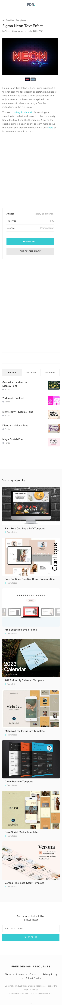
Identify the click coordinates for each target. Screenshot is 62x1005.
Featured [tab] (50, 372)
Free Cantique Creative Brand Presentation (30, 579)
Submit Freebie (33, 978)
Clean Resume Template (19, 781)
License (20, 974)
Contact (33, 974)
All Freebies (8, 20)
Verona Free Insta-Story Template (24, 883)
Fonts (7, 389)
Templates (21, 20)
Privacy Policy (50, 974)
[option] (30, 56)
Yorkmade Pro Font (13, 398)
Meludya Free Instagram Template (25, 731)
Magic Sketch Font (13, 439)
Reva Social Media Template (21, 832)
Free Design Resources (31, 966)
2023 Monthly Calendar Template (24, 680)
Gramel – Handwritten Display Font (15, 384)
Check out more (30, 251)
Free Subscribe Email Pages (21, 629)
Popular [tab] (12, 372)
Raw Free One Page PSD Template (25, 528)
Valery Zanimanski (23, 112)
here (50, 127)
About (8, 974)
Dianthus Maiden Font (15, 425)
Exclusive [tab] (31, 372)
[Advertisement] (31, 171)
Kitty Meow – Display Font (17, 412)
